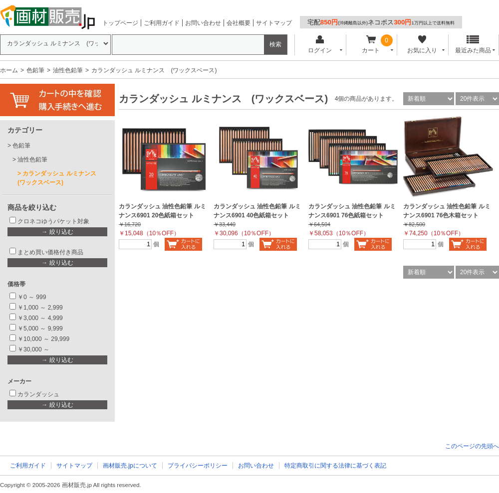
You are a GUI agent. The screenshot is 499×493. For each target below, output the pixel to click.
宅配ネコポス (381, 22)
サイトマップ (274, 22)
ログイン (319, 44)
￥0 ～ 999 (31, 297)
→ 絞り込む (57, 231)
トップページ (120, 22)
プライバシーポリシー (198, 465)
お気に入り (422, 44)
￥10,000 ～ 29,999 (43, 338)
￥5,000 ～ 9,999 (40, 328)
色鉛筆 (35, 70)
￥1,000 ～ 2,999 (40, 307)
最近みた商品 (473, 44)
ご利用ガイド (162, 22)
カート (371, 44)
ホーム (9, 70)
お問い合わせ (203, 22)
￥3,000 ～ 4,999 (40, 318)
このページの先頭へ (472, 446)
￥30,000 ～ (34, 349)
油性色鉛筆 (68, 70)
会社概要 (238, 22)
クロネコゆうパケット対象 (53, 221)
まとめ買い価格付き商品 (50, 252)
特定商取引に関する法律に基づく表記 (335, 465)
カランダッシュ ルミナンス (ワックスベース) (59, 178)
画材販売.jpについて (130, 465)
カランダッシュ (38, 394)
